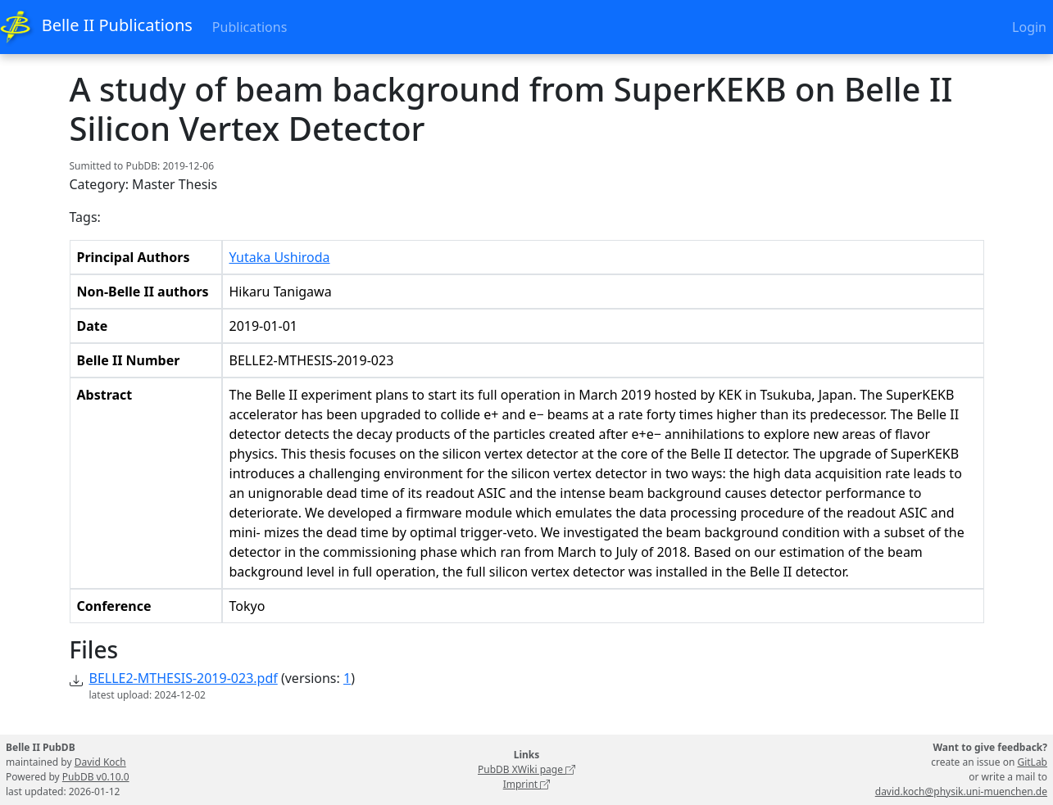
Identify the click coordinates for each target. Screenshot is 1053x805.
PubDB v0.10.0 (95, 777)
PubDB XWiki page (526, 769)
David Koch (100, 762)
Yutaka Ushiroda (279, 257)
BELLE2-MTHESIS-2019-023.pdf (183, 678)
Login (1029, 27)
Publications (249, 27)
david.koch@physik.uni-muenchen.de (961, 791)
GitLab (1032, 762)
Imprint (527, 784)
